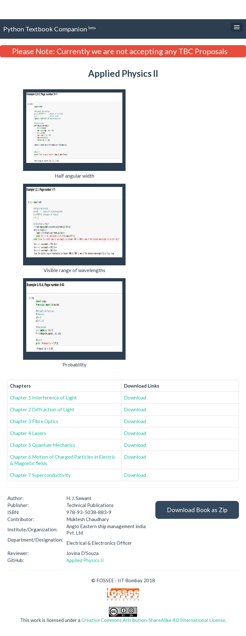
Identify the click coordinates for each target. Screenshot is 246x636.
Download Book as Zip (197, 509)
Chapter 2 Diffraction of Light (42, 409)
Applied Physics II (85, 560)
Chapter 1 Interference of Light (43, 397)
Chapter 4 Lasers (28, 433)
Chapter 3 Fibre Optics (34, 421)
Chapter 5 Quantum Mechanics (42, 445)
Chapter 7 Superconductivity (40, 475)
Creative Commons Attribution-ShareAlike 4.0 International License (153, 620)
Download (135, 397)
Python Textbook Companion (49, 28)
